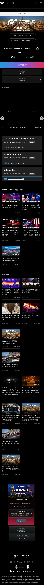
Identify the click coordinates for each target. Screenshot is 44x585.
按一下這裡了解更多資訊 (20, 506)
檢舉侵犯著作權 (28, 562)
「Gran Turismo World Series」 (21, 35)
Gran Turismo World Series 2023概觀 (20, 40)
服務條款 (12, 562)
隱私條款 (19, 562)
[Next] (42, 118)
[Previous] (2, 118)
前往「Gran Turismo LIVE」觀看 (16, 147)
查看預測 (22, 521)
